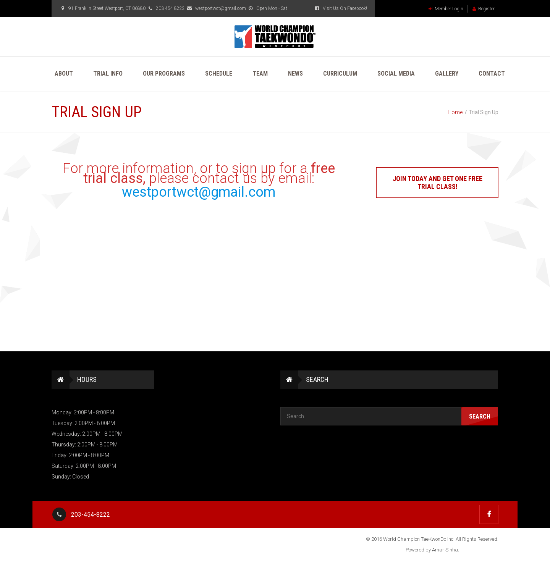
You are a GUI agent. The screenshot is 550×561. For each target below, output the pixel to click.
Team (260, 73)
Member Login (446, 8)
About (64, 73)
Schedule (218, 73)
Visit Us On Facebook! (340, 8)
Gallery (446, 73)
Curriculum (340, 73)
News (295, 73)
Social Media (396, 73)
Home (455, 112)
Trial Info (108, 73)
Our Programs (164, 73)
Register (483, 8)
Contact (492, 73)
